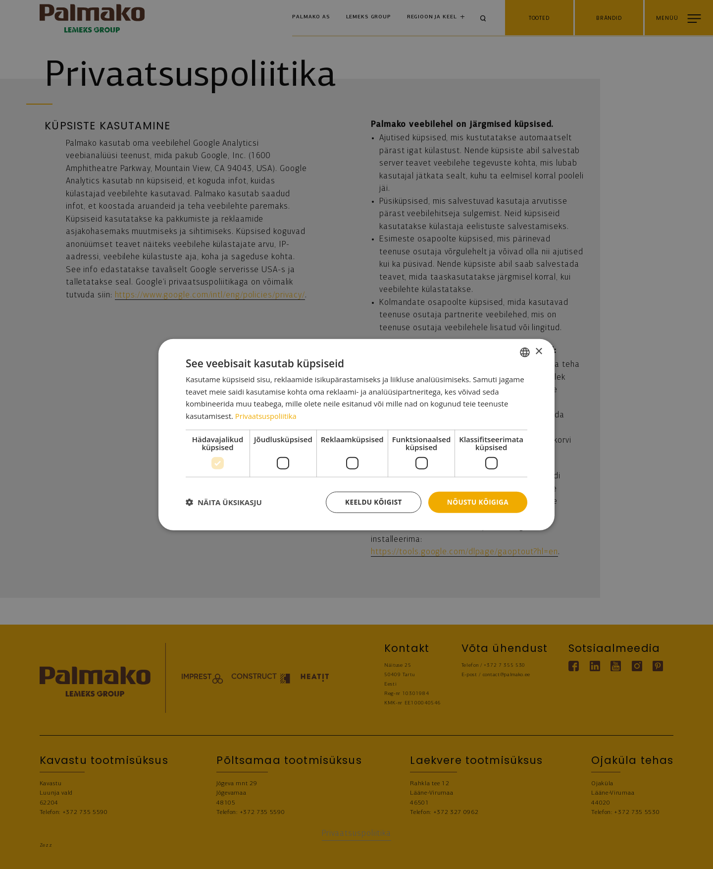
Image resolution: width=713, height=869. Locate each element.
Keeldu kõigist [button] (370, 502)
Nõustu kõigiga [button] (477, 502)
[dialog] (356, 434)
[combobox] (525, 351)
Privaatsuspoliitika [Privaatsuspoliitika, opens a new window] (266, 415)
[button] (224, 502)
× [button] (538, 351)
